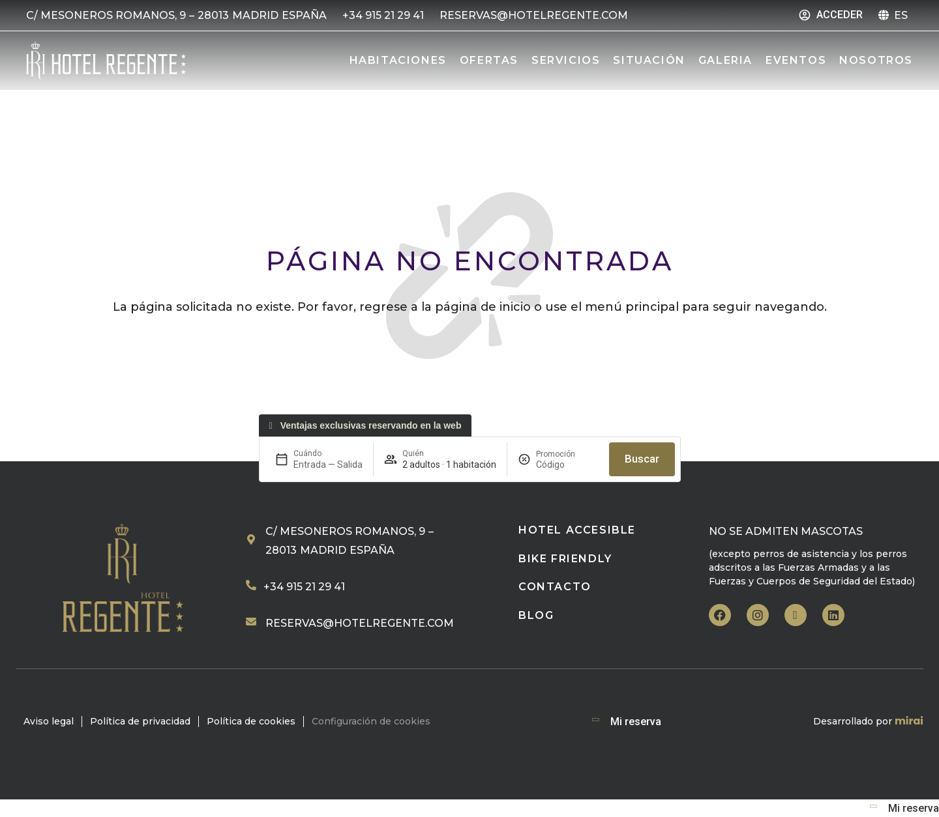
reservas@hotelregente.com (359, 623)
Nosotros (876, 60)
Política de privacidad (140, 721)
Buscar (642, 458)
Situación (649, 60)
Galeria (725, 60)
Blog (536, 615)
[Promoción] (567, 464)
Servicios (565, 60)
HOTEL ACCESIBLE (577, 530)
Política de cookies (251, 721)
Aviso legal (48, 721)
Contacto (554, 586)
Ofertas (489, 60)
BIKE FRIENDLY (565, 558)
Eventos (796, 60)
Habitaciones (398, 60)
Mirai (909, 720)
